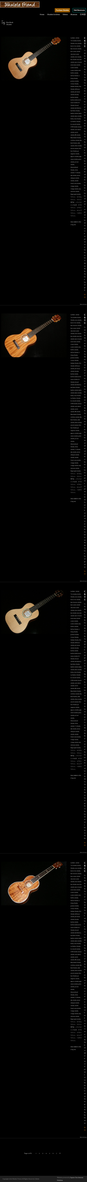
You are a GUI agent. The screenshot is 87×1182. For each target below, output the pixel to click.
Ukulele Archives (53, 14)
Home (42, 14)
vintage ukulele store (76, 188)
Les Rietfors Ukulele (75, 121)
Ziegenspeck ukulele (76, 194)
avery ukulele (78, 43)
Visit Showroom (79, 10)
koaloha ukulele (74, 113)
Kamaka (77, 94)
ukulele (72, 180)
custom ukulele (74, 67)
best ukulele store (75, 59)
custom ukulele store (76, 70)
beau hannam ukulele (76, 48)
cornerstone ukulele (75, 65)
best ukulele (78, 57)
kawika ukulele (74, 100)
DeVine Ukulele (74, 75)
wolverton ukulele (75, 191)
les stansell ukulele (75, 124)
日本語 (83, 14)
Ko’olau (72, 118)
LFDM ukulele (74, 126)
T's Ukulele (77, 172)
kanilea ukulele (74, 97)
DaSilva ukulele (74, 73)
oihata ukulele (78, 145)
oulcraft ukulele (74, 148)
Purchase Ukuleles (62, 10)
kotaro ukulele (78, 116)
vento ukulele (77, 183)
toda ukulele (73, 175)
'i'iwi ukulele (74, 40)
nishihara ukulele (75, 140)
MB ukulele (77, 135)
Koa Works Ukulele (75, 110)
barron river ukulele (75, 46)
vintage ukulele (74, 186)
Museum (74, 14)
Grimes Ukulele (74, 83)
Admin (37, 1179)
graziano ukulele (75, 81)
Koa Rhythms (78, 108)
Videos (65, 14)
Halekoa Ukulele (74, 86)
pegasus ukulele (75, 156)
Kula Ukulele (77, 118)
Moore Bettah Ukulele (76, 137)
